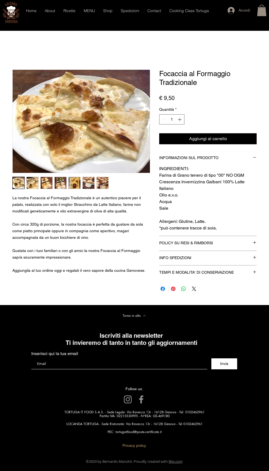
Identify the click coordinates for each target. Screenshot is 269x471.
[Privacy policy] (134, 445)
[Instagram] (127, 399)
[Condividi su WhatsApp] (183, 289)
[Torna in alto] (134, 315)
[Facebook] (141, 399)
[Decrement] (163, 119)
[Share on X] (194, 289)
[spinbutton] (172, 119)
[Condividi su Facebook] (162, 289)
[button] (262, 10)
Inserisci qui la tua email (54, 353)
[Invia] (224, 363)
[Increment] (180, 119)
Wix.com (176, 461)
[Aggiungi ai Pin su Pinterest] (173, 289)
